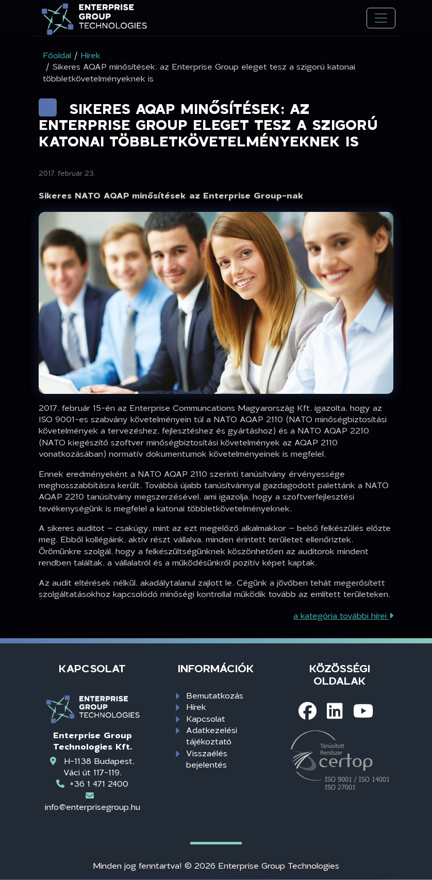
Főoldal (57, 54)
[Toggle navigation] (381, 18)
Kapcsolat (205, 718)
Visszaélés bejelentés (206, 758)
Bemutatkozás (214, 695)
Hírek (196, 706)
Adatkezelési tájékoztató (211, 735)
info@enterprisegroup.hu (92, 806)
